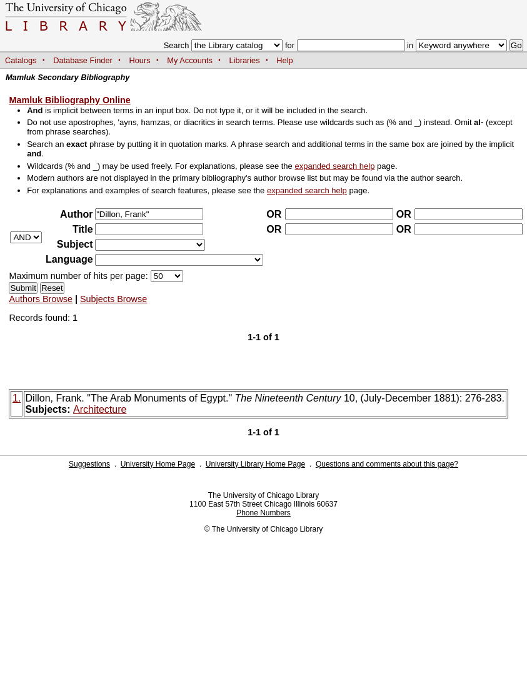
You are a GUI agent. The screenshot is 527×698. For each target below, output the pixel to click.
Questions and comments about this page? (387, 464)
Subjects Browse (113, 299)
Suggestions (89, 464)
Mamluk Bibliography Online (69, 100)
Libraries (244, 60)
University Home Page (158, 464)
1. (17, 398)
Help (284, 60)
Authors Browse (41, 299)
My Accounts (190, 60)
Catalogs (21, 60)
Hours (140, 60)
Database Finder (83, 60)
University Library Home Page (255, 464)
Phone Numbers (263, 512)
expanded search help (334, 166)
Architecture (99, 409)
